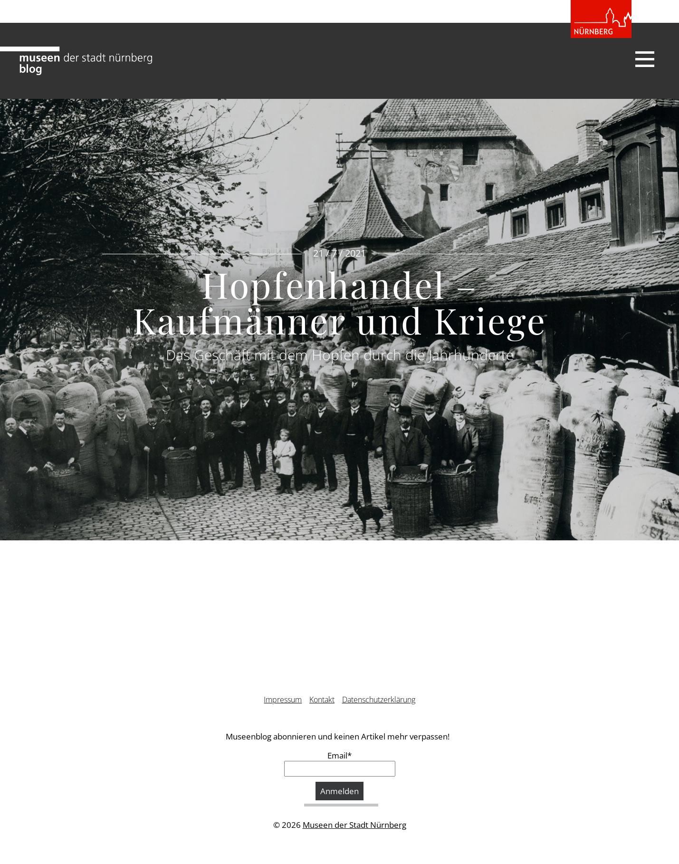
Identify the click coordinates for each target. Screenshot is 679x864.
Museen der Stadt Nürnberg (354, 824)
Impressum (283, 699)
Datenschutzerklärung (378, 699)
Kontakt (322, 699)
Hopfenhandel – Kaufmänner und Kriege (339, 302)
